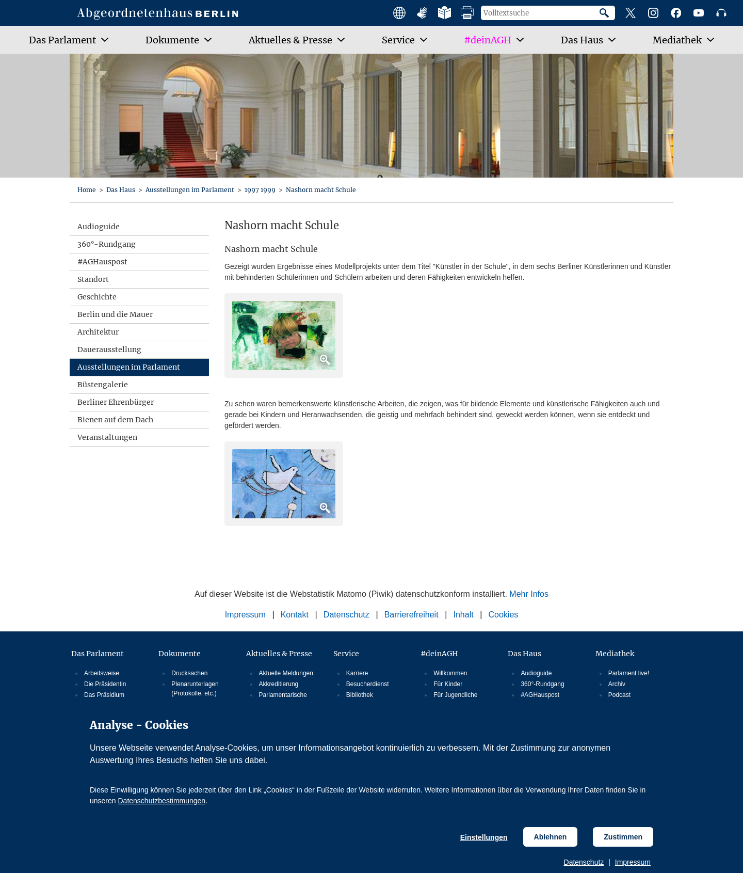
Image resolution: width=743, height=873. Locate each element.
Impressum (633, 862)
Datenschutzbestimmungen (161, 801)
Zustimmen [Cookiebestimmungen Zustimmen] (623, 837)
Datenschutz (584, 862)
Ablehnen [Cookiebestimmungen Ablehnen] (550, 837)
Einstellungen (484, 837)
